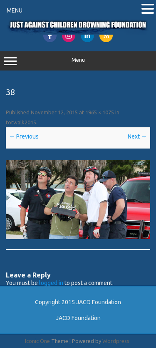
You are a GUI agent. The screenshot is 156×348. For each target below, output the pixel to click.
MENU (14, 10)
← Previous (24, 136)
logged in (51, 283)
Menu (78, 61)
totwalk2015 (21, 122)
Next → (137, 136)
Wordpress (115, 341)
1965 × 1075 (99, 112)
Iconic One (37, 341)
